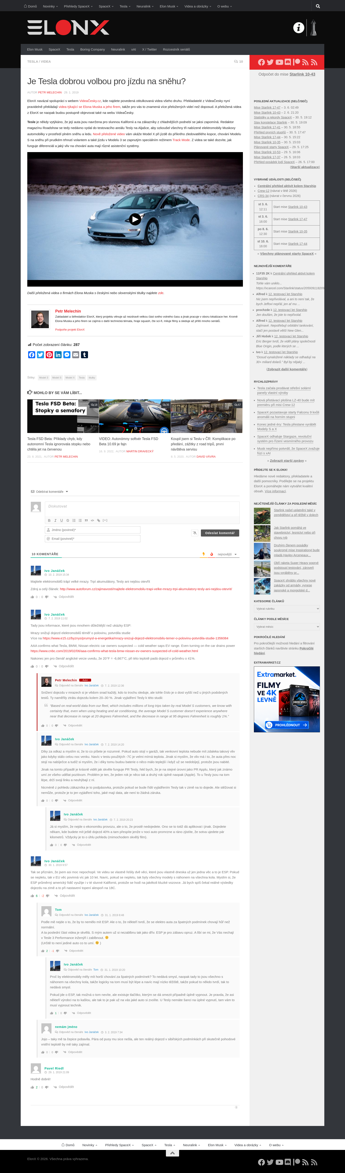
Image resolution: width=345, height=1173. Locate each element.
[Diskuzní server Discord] (287, 62)
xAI (133, 49)
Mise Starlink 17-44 (267, 137)
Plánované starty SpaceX (271, 147)
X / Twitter (149, 49)
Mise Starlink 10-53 (267, 152)
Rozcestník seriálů (176, 49)
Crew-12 (263, 191)
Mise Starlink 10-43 (267, 112)
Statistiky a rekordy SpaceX (273, 117)
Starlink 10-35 (297, 231)
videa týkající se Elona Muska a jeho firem (89, 107)
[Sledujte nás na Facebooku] (261, 62)
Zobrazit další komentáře (287, 369)
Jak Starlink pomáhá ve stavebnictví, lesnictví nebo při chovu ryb (294, 532)
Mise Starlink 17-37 (267, 157)
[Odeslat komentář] (220, 532)
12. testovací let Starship (285, 294)
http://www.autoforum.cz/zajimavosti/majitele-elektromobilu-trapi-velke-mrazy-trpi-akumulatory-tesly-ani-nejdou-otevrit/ (146, 589)
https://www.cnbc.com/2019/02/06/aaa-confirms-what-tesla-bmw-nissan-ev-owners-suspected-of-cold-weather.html (114, 651)
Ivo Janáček (91, 685)
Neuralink (144, 6)
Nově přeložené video (109, 134)
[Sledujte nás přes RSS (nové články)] (305, 62)
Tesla (123, 6)
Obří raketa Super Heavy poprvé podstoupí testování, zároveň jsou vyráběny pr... (296, 568)
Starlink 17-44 (297, 244)
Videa (46, 61)
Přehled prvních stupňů (270, 132)
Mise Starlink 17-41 (267, 127)
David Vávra (206, 456)
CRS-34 (263, 196)
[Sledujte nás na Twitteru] (270, 62)
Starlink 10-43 (297, 207)
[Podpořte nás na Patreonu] (296, 62)
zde (160, 293)
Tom (95, 969)
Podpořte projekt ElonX (70, 329)
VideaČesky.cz (90, 101)
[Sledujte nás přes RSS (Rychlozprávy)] (314, 62)
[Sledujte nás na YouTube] (279, 62)
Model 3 (43, 377)
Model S (56, 377)
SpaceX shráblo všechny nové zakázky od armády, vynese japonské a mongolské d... (295, 585)
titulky (92, 377)
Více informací (275, 491)
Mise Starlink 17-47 (267, 107)
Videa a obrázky (196, 6)
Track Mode (181, 140)
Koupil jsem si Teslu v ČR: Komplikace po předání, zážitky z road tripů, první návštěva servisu (203, 444)
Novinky (49, 6)
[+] (105, 520)
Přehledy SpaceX (77, 6)
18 (94, 404)
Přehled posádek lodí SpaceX (274, 162)
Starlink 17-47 (297, 219)
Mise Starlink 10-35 (267, 142)
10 (238, 61)
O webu (223, 6)
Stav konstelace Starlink (270, 122)
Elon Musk (167, 6)
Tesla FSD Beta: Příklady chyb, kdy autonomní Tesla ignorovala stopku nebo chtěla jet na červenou (58, 444)
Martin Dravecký (140, 451)
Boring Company (92, 49)
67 (238, 404)
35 (166, 404)
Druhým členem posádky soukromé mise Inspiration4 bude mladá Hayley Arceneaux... (297, 550)
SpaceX (104, 6)
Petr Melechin (50, 92)
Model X (70, 377)
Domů (30, 5)
